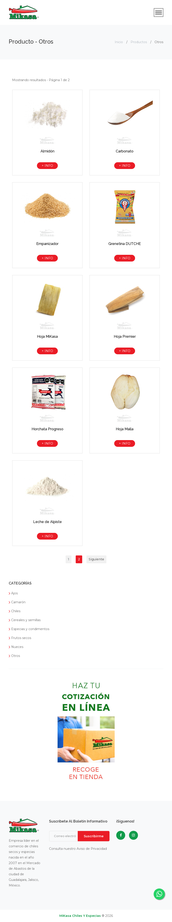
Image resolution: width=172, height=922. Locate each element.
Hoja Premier (125, 336)
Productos (139, 42)
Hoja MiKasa (47, 336)
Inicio (119, 42)
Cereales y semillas (25, 620)
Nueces (16, 647)
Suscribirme (93, 836)
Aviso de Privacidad (92, 849)
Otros (14, 656)
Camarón (17, 602)
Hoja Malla (124, 429)
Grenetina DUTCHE (124, 244)
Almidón (47, 151)
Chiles (14, 611)
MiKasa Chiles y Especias (80, 916)
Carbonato (124, 151)
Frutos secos (20, 638)
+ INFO (47, 166)
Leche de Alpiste (47, 522)
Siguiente (96, 559)
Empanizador (47, 244)
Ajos (13, 593)
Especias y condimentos (29, 629)
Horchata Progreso (47, 429)
